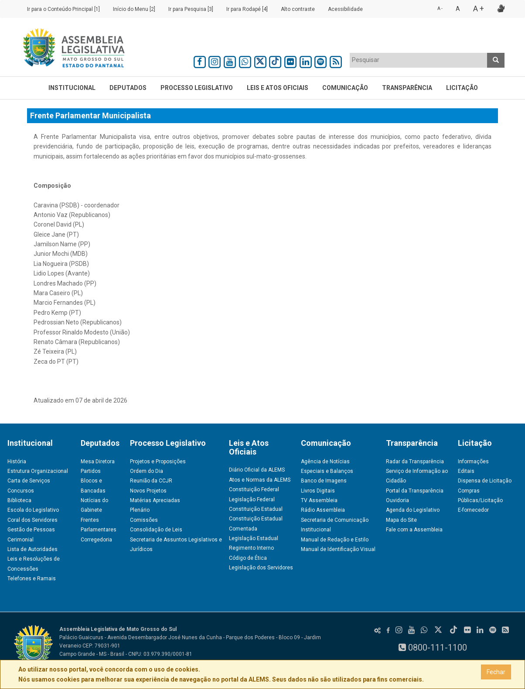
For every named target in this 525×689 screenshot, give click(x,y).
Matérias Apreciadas (155, 500)
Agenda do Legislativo (413, 510)
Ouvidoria (397, 500)
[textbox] (418, 60)
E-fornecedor (473, 510)
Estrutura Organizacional (37, 471)
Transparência (407, 87)
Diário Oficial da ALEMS (257, 470)
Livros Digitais (318, 491)
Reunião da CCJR (151, 481)
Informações (473, 461)
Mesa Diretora (98, 461)
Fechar (496, 671)
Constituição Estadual (256, 509)
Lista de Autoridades (32, 549)
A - (440, 8)
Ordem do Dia (146, 471)
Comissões (144, 520)
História (16, 461)
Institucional (71, 87)
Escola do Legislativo (33, 510)
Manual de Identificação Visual (338, 549)
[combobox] (419, 60)
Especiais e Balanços (327, 471)
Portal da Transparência (414, 491)
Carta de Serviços (28, 481)
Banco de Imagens (324, 481)
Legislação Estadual (253, 538)
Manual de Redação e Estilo (334, 540)
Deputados (128, 87)
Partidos (91, 471)
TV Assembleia (319, 500)
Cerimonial (20, 540)
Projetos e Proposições (158, 461)
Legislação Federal (252, 499)
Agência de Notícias (325, 461)
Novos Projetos (148, 491)
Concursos (20, 491)
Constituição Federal (254, 489)
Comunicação (345, 87)
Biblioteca (19, 500)
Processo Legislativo (196, 87)
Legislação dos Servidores (261, 568)
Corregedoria (96, 540)
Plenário (140, 510)
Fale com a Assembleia (414, 530)
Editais (466, 471)
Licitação (462, 87)
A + (478, 8)
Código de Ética (248, 558)
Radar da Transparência (415, 461)
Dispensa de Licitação (484, 481)
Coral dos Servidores (32, 520)
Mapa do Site (401, 520)
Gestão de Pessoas (31, 530)
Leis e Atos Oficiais (277, 87)
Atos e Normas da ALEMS (259, 480)
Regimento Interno (251, 548)
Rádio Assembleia (323, 510)
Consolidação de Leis (156, 530)
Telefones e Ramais (31, 578)
